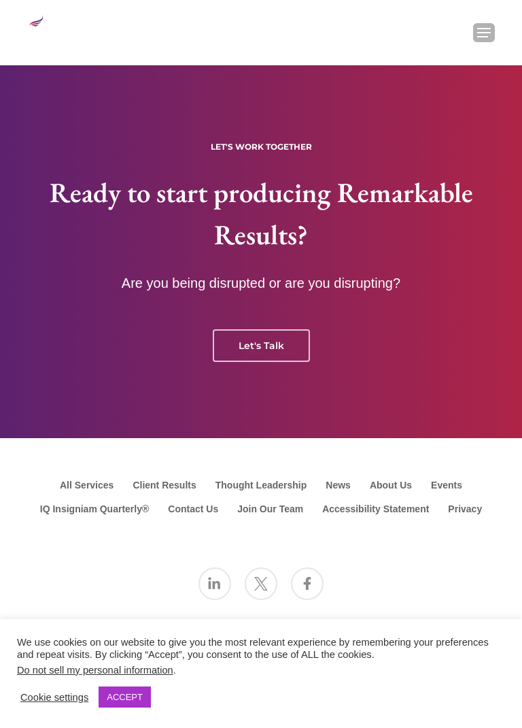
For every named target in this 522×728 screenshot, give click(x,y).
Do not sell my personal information (95, 670)
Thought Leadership (261, 485)
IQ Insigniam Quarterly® (94, 508)
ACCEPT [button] (125, 697)
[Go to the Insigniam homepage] (51, 31)
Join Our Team (270, 508)
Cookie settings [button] (54, 697)
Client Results (164, 485)
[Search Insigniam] (448, 32)
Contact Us (193, 508)
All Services (87, 485)
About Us (391, 485)
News (338, 485)
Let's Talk (261, 346)
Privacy (465, 508)
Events (446, 485)
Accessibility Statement (375, 508)
